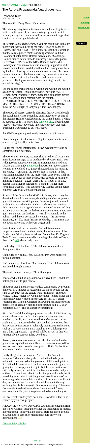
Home (37, 440)
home (5, 4)
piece (66, 29)
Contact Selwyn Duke (14, 423)
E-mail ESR (83, 27)
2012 (24, 4)
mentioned (33, 165)
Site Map (85, 22)
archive (14, 4)
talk (17, 240)
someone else (46, 121)
